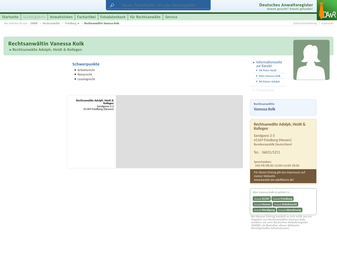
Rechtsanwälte (51, 23)
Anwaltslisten (61, 17)
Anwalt (261, 198)
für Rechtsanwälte (145, 17)
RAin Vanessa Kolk (269, 76)
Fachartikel (86, 17)
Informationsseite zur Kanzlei (269, 64)
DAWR (34, 23)
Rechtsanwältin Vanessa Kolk (101, 23)
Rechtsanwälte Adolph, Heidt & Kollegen (47, 49)
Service (171, 17)
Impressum (327, 23)
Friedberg (70, 23)
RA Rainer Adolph (269, 81)
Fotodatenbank (113, 17)
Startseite (10, 17)
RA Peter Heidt (267, 70)
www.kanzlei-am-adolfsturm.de (273, 180)
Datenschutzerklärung (305, 23)
